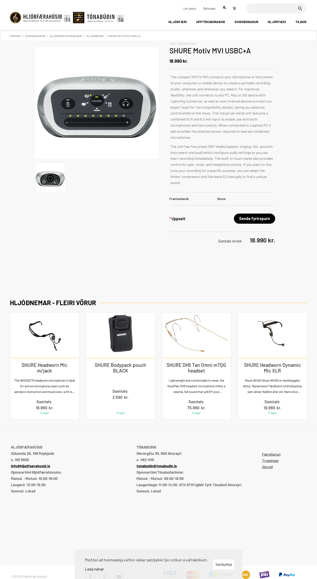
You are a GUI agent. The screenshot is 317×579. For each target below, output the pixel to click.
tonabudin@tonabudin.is (156, 466)
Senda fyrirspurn (254, 218)
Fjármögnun (271, 454)
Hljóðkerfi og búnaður (66, 36)
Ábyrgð (267, 467)
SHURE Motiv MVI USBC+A (124, 36)
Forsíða (15, 36)
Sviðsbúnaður (35, 36)
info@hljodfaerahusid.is (30, 466)
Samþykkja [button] (224, 564)
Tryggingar (270, 460)
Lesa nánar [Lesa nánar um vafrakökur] (94, 568)
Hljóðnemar (95, 36)
